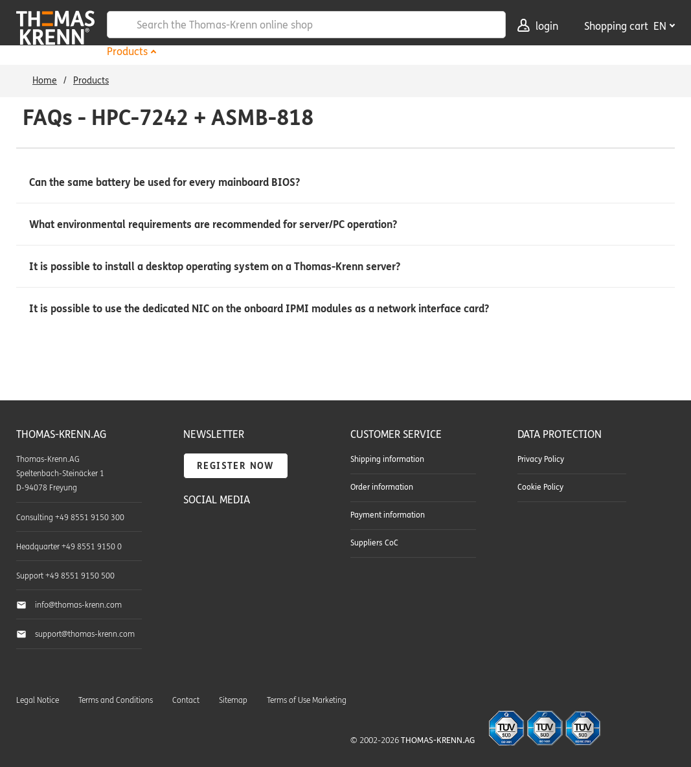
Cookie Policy (540, 487)
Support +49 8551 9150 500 (65, 575)
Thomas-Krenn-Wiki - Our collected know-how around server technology (264, 562)
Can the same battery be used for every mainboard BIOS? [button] (164, 182)
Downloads (366, 51)
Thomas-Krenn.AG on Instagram (223, 561)
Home (44, 80)
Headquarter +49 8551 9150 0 (69, 546)
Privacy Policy (540, 459)
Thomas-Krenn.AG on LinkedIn (194, 561)
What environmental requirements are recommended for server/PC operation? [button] (213, 224)
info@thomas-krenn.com (78, 605)
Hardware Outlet (212, 51)
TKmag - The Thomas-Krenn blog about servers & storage (264, 532)
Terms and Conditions (115, 700)
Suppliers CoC (374, 542)
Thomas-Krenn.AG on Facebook (194, 532)
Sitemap (233, 700)
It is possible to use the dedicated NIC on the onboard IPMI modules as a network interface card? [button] (259, 309)
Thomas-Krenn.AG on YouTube (223, 532)
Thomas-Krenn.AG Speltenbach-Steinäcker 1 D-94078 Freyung (60, 473)
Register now (236, 466)
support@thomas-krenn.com (85, 634)
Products (127, 51)
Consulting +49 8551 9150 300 (70, 517)
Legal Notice (37, 700)
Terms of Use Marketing (306, 700)
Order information (381, 487)
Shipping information (387, 459)
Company (440, 51)
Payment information (387, 515)
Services (296, 51)
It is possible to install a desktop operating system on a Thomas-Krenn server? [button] (214, 266)
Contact (185, 700)
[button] (345, 182)
